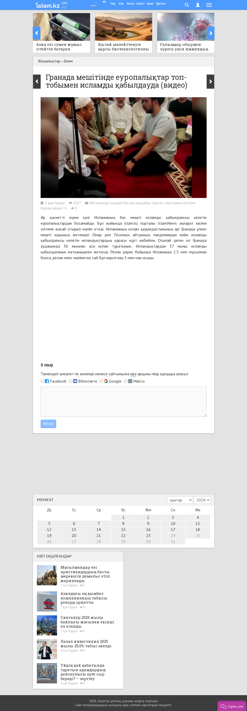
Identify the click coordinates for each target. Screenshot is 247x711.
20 (74, 535)
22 (123, 535)
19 (49, 535)
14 (98, 529)
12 (49, 529)
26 (49, 541)
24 (173, 535)
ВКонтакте (87, 381)
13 (74, 529)
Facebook (58, 381)
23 (148, 535)
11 (198, 523)
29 (123, 541)
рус (64, 6)
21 (98, 535)
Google (115, 381)
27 (74, 541)
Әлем (68, 60)
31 (173, 541)
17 (173, 529)
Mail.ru (139, 381)
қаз (64, 2)
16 (148, 529)
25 (198, 535)
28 (98, 541)
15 (123, 529)
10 (173, 523)
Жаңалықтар (49, 60)
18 (198, 529)
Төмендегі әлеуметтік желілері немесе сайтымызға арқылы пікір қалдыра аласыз (114, 374)
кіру (133, 373)
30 (148, 541)
